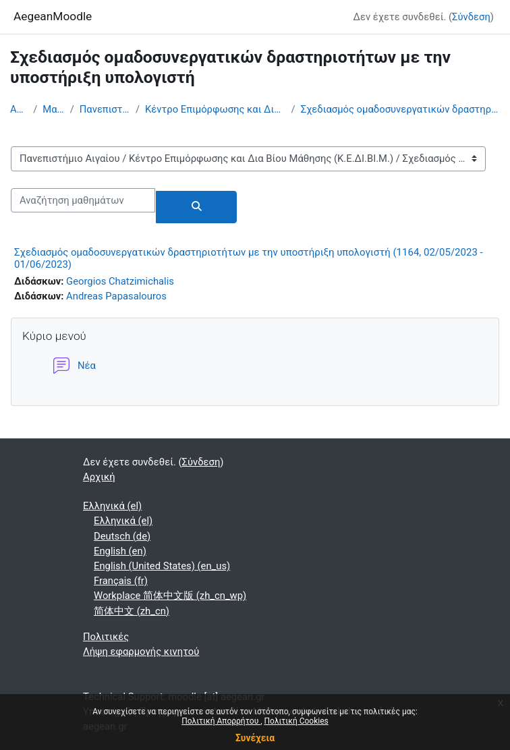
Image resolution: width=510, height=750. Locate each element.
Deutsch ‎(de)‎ (122, 536)
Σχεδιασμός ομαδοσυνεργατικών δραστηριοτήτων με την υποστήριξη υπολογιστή (400, 109)
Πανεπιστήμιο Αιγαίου (105, 109)
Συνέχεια (255, 737)
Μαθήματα (53, 109)
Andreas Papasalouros (116, 296)
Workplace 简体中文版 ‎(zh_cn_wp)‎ (170, 595)
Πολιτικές (106, 637)
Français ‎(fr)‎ (121, 581)
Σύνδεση (471, 17)
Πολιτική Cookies (296, 721)
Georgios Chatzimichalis (120, 281)
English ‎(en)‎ (120, 551)
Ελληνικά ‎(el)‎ (112, 506)
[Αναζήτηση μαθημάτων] (83, 200)
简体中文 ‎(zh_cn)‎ (131, 611)
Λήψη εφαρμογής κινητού (141, 651)
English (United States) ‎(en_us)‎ (162, 566)
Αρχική (19, 109)
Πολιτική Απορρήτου (220, 721)
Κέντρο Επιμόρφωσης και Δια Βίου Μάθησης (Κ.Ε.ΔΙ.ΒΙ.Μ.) (215, 109)
